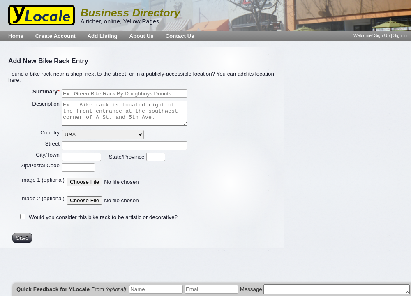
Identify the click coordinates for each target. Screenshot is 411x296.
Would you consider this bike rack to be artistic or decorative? (103, 217)
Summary (45, 91)
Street (52, 144)
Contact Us (179, 36)
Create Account (55, 36)
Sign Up (382, 35)
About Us (141, 36)
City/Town (48, 155)
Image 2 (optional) (43, 198)
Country (50, 133)
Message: (252, 289)
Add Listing (102, 36)
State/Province (127, 157)
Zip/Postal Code (40, 165)
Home (15, 36)
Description (46, 104)
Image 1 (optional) (43, 180)
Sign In (400, 35)
